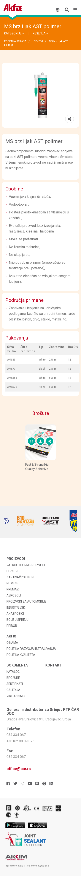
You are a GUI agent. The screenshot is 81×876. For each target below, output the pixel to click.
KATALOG (13, 671)
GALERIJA (13, 690)
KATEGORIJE (14, 33)
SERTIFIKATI (14, 684)
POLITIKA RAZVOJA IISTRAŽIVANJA (31, 648)
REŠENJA (41, 33)
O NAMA (12, 642)
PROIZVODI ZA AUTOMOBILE (26, 601)
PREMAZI (12, 589)
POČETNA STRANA (15, 41)
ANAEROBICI (15, 613)
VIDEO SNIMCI (15, 696)
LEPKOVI (38, 41)
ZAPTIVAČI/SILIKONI (20, 577)
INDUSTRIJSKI (15, 607)
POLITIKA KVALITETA (20, 655)
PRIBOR (11, 625)
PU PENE (12, 583)
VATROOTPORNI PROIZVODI (25, 565)
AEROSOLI (13, 595)
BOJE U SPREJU (17, 619)
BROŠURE (13, 677)
